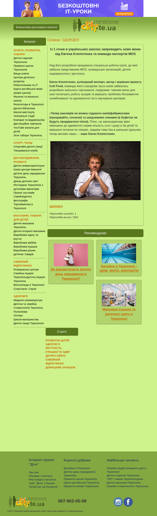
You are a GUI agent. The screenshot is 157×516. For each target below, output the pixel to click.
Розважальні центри (26, 269)
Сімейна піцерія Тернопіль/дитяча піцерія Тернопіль (29, 277)
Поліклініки (20, 311)
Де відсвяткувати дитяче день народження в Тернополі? (71, 274)
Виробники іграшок (25, 246)
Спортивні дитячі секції (28, 146)
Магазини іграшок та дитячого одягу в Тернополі (119, 314)
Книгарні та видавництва (29, 119)
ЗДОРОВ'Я (70, 40)
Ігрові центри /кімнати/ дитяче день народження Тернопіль (29, 173)
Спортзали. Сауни (25, 288)
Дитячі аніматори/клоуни (29, 165)
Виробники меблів (25, 242)
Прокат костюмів (24, 192)
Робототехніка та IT (26, 85)
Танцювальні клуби (26, 150)
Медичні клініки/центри (28, 300)
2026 (9, 511)
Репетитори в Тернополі (29, 104)
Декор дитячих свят (26, 181)
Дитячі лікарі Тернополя (29, 323)
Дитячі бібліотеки (24, 108)
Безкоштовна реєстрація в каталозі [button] (36, 27)
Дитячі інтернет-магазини (29, 231)
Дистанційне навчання (28, 123)
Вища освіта (21, 73)
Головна (53, 40)
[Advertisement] (30, 386)
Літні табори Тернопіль (28, 135)
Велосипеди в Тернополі (29, 284)
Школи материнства (26, 319)
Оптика (18, 315)
